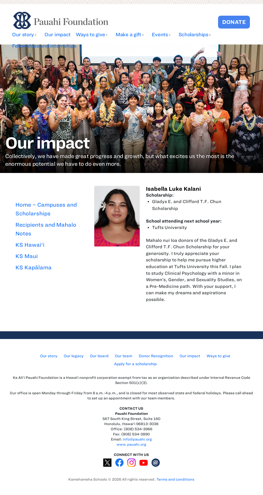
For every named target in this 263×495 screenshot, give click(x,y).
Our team (123, 356)
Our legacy (73, 356)
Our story (23, 34)
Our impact (57, 34)
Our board (99, 356)
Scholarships (193, 34)
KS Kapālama (33, 267)
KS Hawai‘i (29, 245)
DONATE (234, 22)
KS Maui (26, 256)
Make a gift (128, 34)
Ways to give (90, 34)
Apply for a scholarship (135, 364)
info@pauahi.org (137, 439)
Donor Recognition (156, 356)
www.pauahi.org (131, 444)
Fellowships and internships (44, 46)
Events (160, 34)
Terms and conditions (175, 479)
